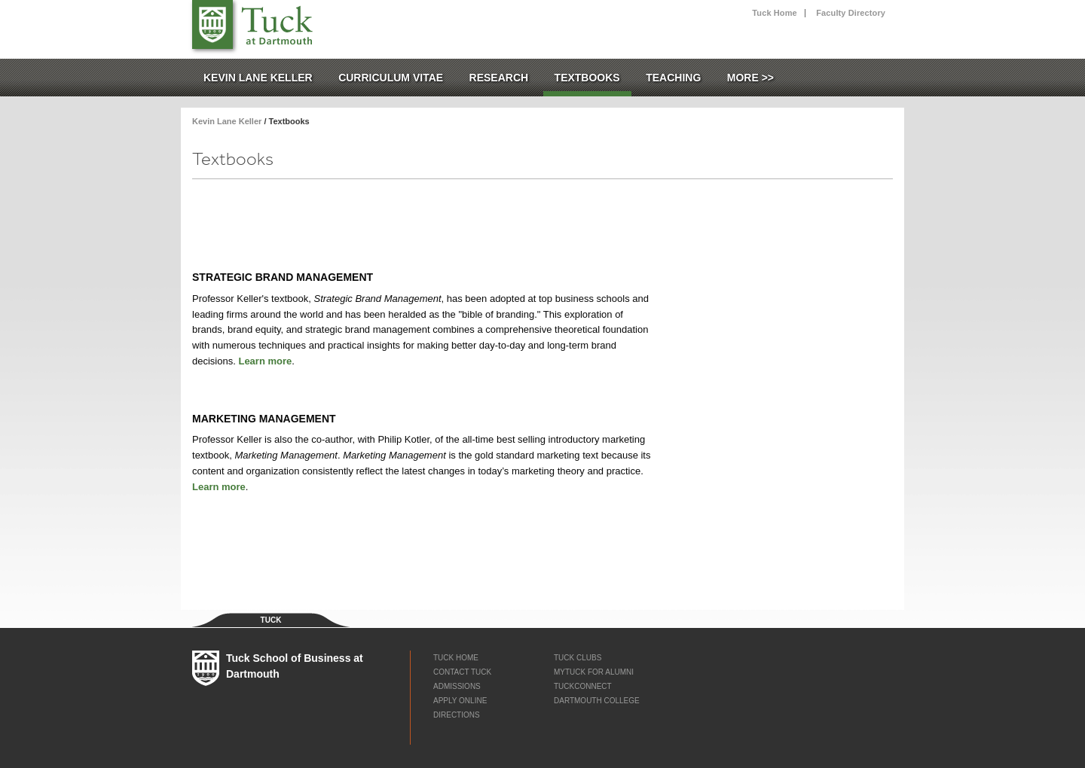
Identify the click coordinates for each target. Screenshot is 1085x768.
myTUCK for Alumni (594, 672)
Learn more (265, 361)
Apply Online (460, 700)
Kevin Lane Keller (258, 78)
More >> (750, 78)
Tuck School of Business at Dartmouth (273, 22)
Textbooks (587, 78)
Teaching (673, 78)
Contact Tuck (462, 672)
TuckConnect (583, 686)
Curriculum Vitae (390, 78)
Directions (456, 715)
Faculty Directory (850, 13)
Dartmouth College (597, 700)
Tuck (212, 24)
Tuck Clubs (577, 658)
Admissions (457, 686)
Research (499, 78)
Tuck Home (774, 13)
